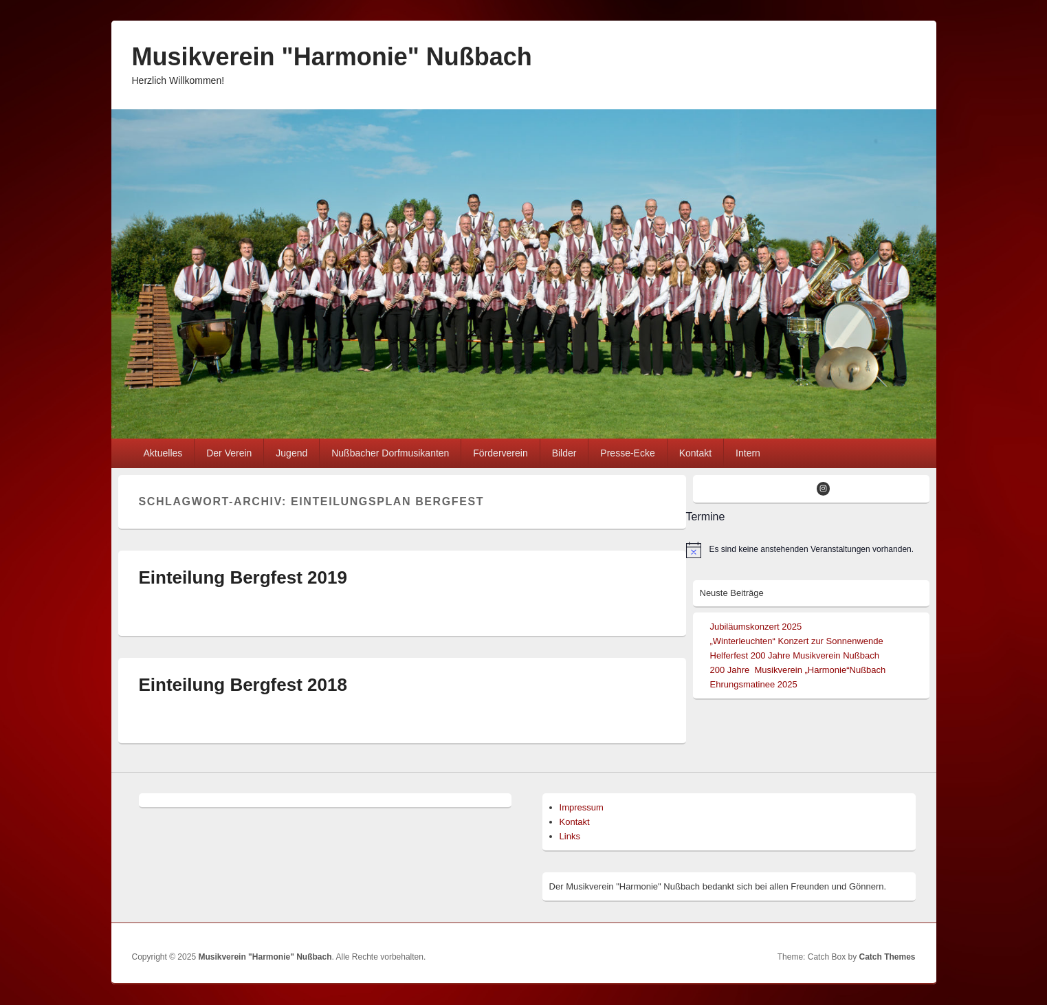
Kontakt (695, 453)
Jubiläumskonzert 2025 (756, 626)
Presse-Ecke (627, 453)
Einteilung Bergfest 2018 (243, 684)
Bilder (564, 453)
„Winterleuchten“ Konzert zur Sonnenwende (796, 641)
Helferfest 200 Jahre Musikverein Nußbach (794, 655)
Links (570, 836)
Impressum (582, 807)
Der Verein (229, 453)
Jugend (291, 453)
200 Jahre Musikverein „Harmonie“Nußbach (798, 670)
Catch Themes (887, 957)
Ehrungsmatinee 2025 (753, 684)
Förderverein (500, 453)
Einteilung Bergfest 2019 (243, 577)
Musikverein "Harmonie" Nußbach (332, 57)
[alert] (807, 550)
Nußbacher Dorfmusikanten (390, 453)
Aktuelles (162, 453)
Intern (748, 453)
